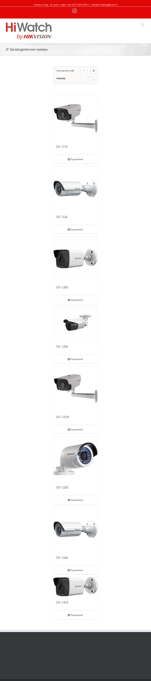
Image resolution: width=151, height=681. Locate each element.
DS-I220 (62, 487)
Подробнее (76, 159)
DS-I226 (62, 557)
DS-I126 (62, 217)
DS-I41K (62, 602)
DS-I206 (62, 346)
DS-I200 (62, 287)
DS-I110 (62, 147)
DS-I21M (62, 417)
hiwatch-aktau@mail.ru (105, 4)
